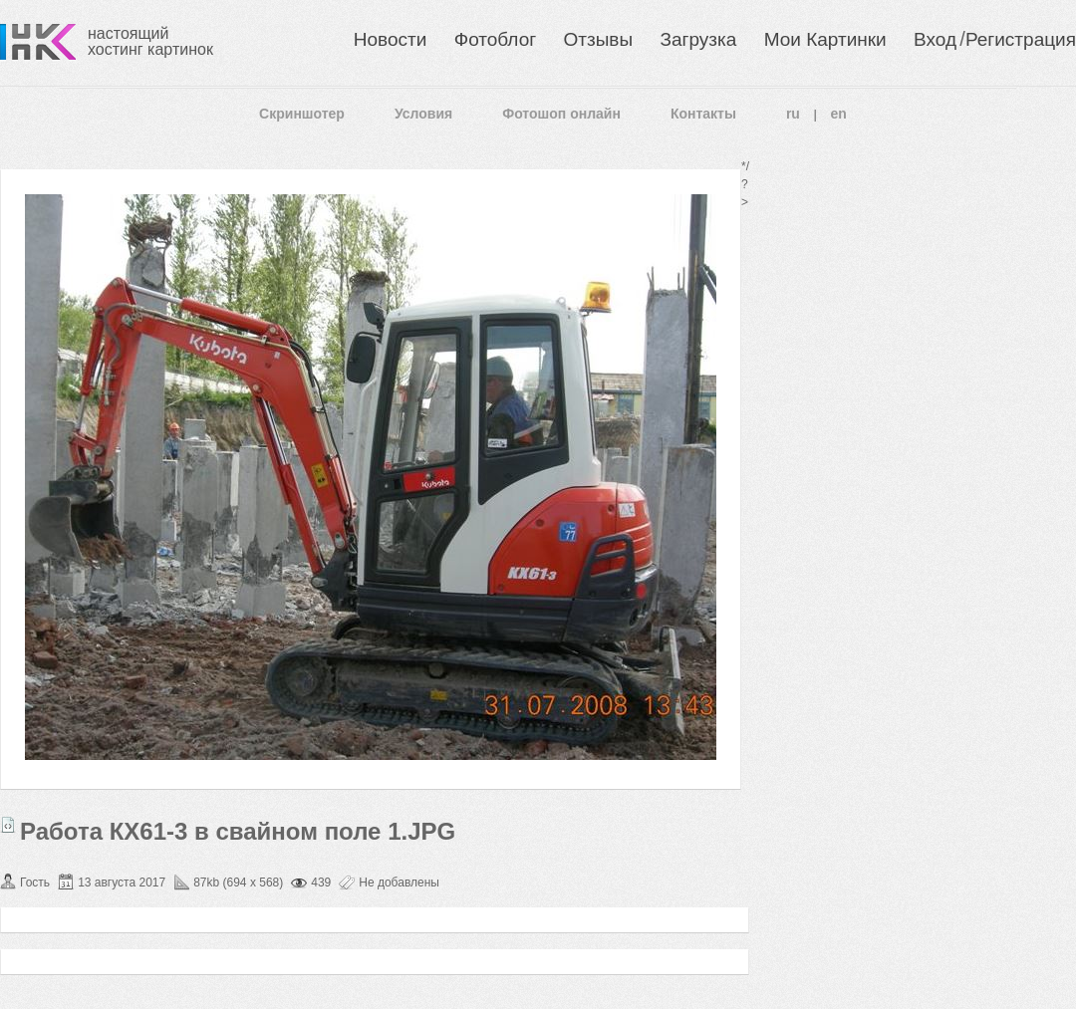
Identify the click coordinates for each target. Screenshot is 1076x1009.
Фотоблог (495, 39)
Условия (423, 114)
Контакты (703, 114)
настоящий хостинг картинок (150, 41)
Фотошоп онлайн (561, 114)
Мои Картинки (825, 39)
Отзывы (599, 39)
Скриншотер (302, 114)
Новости (390, 39)
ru (793, 114)
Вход (935, 39)
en (839, 114)
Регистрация (1020, 39)
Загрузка (698, 39)
